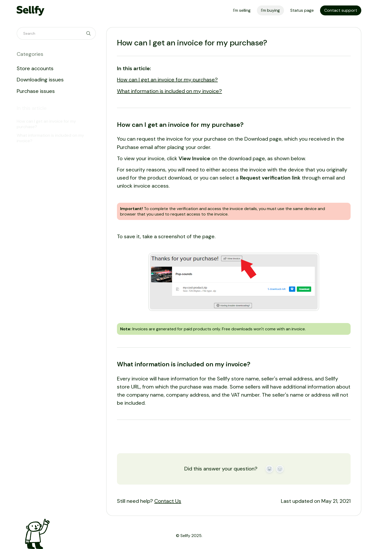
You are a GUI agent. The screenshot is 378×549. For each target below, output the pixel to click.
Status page (302, 10)
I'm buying (270, 10)
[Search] (56, 33)
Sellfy (185, 535)
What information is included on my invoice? (169, 91)
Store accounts (35, 68)
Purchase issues (36, 91)
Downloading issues (40, 79)
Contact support (340, 10)
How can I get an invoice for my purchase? (167, 79)
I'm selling (242, 10)
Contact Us (167, 501)
